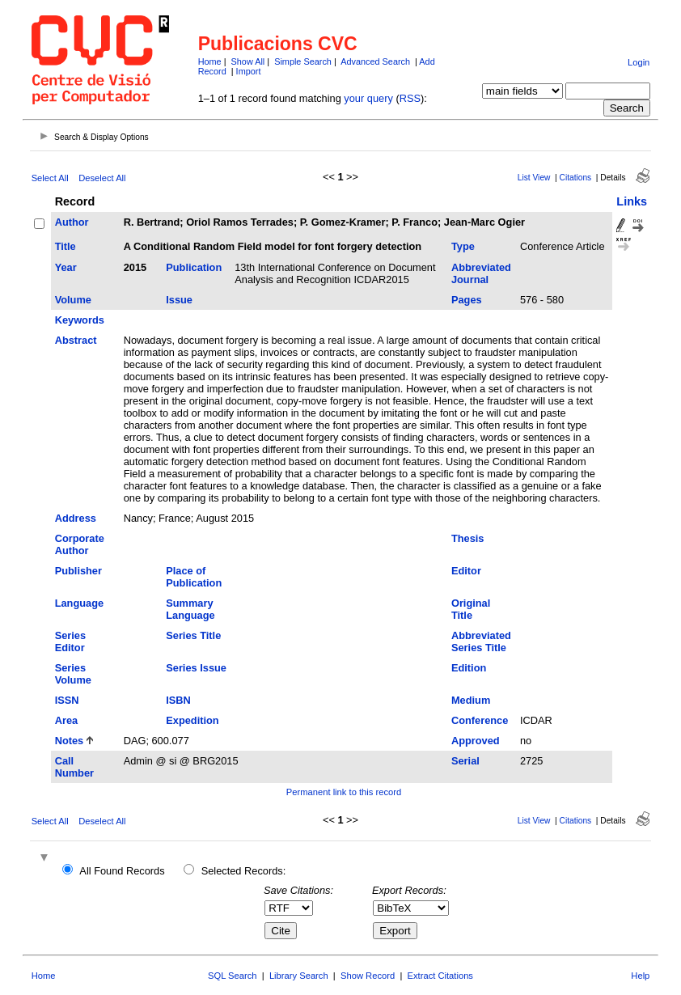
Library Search (298, 975)
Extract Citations (440, 975)
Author (72, 222)
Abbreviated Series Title (481, 641)
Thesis (467, 538)
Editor (466, 571)
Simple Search (303, 61)
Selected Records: (243, 871)
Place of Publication (194, 577)
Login (638, 62)
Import (248, 71)
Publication (194, 267)
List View (534, 177)
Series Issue (196, 668)
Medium (470, 700)
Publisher (78, 571)
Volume (73, 300)
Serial (465, 761)
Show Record (367, 975)
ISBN (178, 700)
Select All (50, 178)
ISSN (67, 700)
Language (79, 603)
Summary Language (190, 609)
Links (631, 201)
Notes (69, 741)
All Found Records (121, 871)
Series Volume (73, 674)
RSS (410, 98)
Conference (479, 720)
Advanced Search (375, 61)
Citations (576, 177)
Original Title (470, 609)
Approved (475, 741)
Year (66, 267)
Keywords (79, 320)
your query (368, 98)
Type (463, 246)
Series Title (193, 635)
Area (66, 720)
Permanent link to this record (343, 792)
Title (65, 246)
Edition (468, 668)
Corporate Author (79, 544)
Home (210, 61)
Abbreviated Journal (481, 273)
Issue (179, 300)
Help (640, 975)
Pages (466, 300)
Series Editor (70, 641)
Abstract (76, 340)
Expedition (192, 720)
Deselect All (101, 178)
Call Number (74, 767)
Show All (248, 61)
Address (75, 518)
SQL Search (232, 975)
